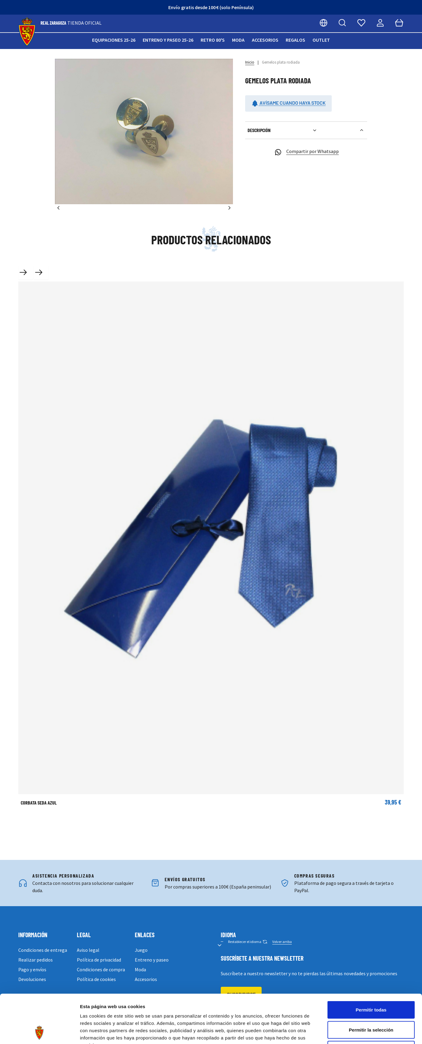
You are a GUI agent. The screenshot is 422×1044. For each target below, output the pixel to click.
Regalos (295, 40)
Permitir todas (371, 964)
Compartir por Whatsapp (306, 152)
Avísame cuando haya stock (288, 103)
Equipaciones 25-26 (113, 40)
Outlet (321, 40)
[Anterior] (58, 207)
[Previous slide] (25, 272)
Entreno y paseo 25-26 (168, 40)
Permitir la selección (371, 984)
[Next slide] (41, 272)
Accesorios (265, 40)
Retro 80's (213, 40)
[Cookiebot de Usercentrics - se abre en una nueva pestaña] (39, 1032)
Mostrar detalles (330, 1032)
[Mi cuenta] (380, 22)
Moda (238, 40)
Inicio (249, 62)
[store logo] (27, 32)
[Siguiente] (229, 207)
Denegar (371, 1004)
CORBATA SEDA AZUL (39, 802)
